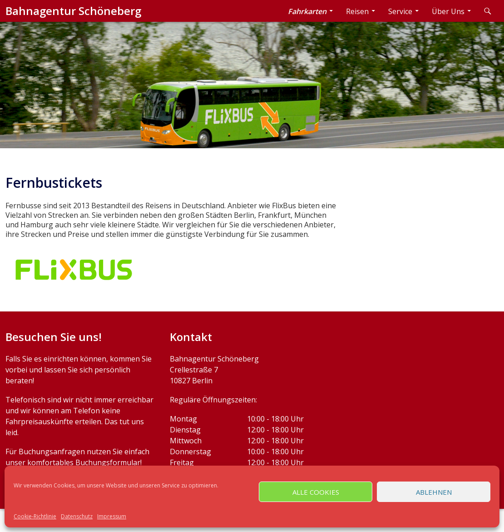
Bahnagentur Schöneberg (73, 10)
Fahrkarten (307, 11)
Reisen (357, 11)
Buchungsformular (107, 462)
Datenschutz (77, 516)
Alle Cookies (315, 492)
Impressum (111, 516)
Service (400, 11)
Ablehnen (434, 492)
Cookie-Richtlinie (35, 516)
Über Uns (448, 11)
